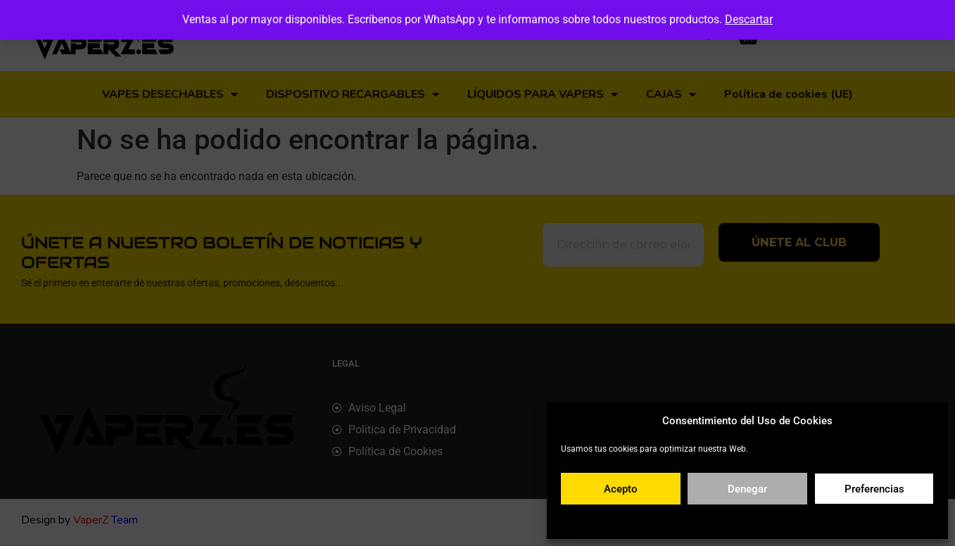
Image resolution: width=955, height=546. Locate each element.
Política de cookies (678, 521)
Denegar (747, 489)
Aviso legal (831, 521)
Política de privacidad (762, 521)
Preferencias (874, 489)
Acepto (621, 489)
